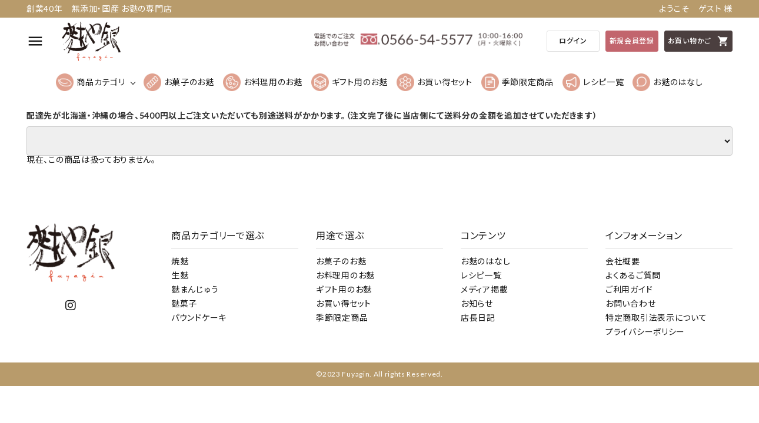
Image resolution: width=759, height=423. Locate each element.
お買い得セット (434, 82)
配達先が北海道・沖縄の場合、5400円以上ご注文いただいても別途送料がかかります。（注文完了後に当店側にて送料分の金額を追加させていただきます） (311, 116)
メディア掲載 (484, 289)
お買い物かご (698, 41)
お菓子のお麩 (179, 82)
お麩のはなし (667, 82)
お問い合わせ (630, 303)
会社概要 (622, 261)
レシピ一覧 (593, 82)
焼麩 (179, 261)
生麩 (179, 275)
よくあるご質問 (633, 275)
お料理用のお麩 (262, 82)
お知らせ (477, 303)
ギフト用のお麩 (349, 82)
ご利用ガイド (629, 289)
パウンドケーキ (199, 318)
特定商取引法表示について (656, 318)
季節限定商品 (517, 82)
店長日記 (478, 318)
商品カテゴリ (90, 82)
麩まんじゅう (194, 289)
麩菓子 (184, 303)
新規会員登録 (632, 40)
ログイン (573, 40)
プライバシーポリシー (645, 332)
